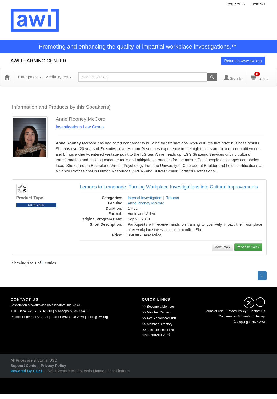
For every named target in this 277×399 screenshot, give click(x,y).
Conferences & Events (234, 316)
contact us (236, 4)
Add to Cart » (248, 247)
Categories (29, 77)
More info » (223, 247)
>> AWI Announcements (159, 318)
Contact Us (257, 311)
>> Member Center (155, 312)
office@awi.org (97, 317)
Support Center (24, 366)
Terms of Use (214, 311)
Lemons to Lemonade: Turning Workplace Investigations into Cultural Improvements (169, 187)
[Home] (7, 77)
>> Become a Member (158, 306)
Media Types (58, 77)
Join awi (258, 4)
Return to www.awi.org (243, 61)
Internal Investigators (145, 198)
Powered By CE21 (27, 371)
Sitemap (259, 316)
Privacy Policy (237, 311)
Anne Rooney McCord (146, 203)
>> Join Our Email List (158, 330)
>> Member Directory (157, 324)
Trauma (172, 198)
